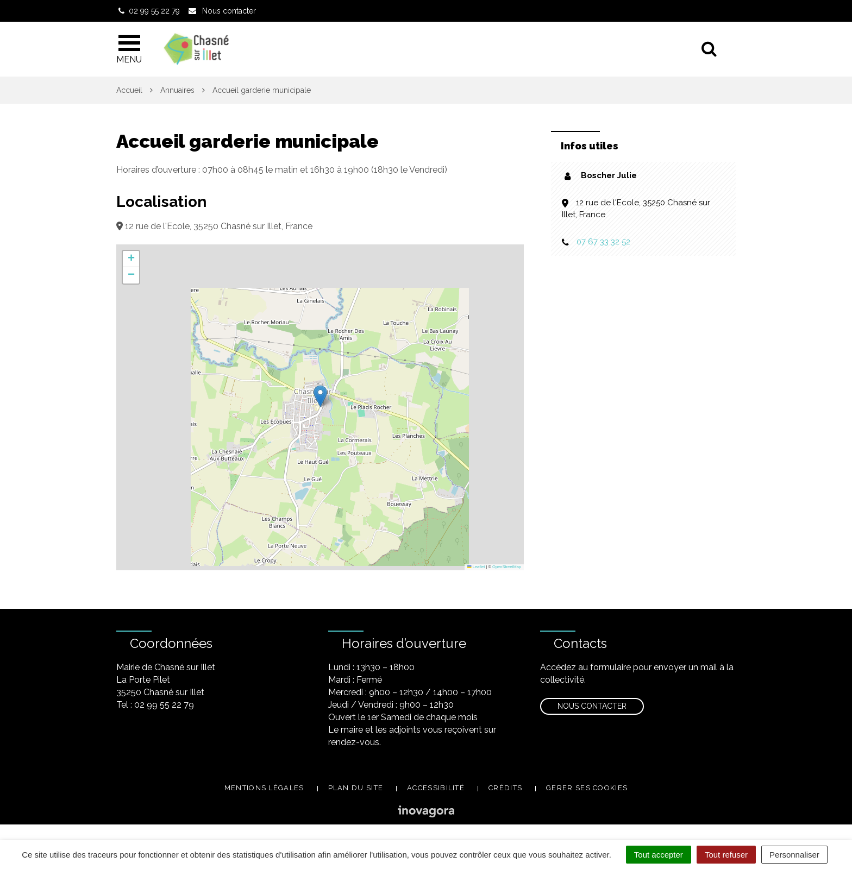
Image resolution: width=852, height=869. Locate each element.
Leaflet (476, 566)
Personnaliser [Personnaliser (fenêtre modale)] (794, 854)
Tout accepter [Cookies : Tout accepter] (658, 854)
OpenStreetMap (506, 566)
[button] (320, 396)
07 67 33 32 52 (603, 242)
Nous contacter (592, 706)
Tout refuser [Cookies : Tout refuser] (726, 854)
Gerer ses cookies (587, 788)
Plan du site (356, 788)
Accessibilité (436, 788)
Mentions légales (264, 788)
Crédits (505, 788)
